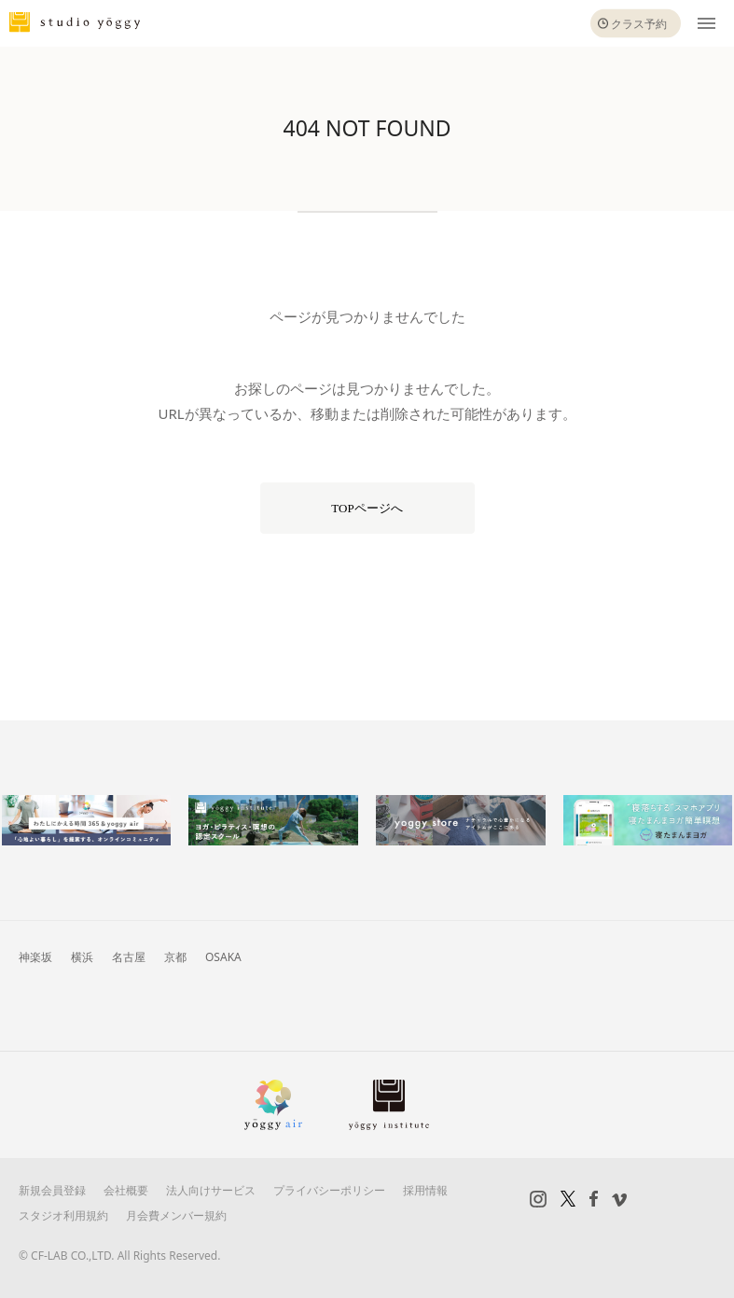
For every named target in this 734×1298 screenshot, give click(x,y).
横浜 (82, 957)
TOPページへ (366, 508)
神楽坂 (35, 957)
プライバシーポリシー (329, 1190)
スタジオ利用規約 (63, 1215)
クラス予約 (639, 24)
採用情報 (425, 1190)
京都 (175, 957)
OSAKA (223, 957)
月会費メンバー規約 (176, 1215)
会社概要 (126, 1190)
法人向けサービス (211, 1190)
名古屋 (128, 957)
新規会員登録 (52, 1190)
